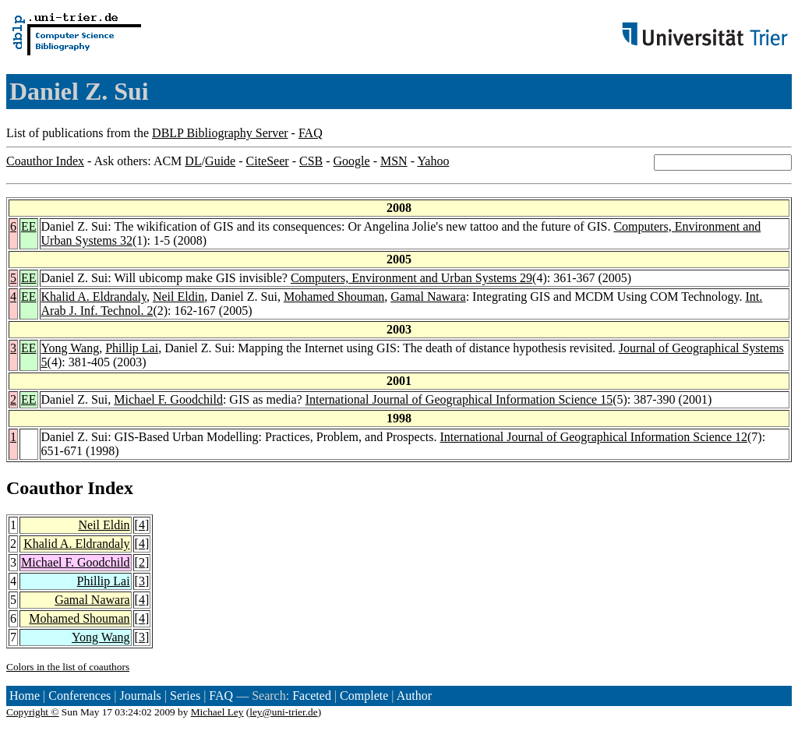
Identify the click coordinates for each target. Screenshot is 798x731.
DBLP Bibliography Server (220, 132)
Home (24, 695)
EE (29, 226)
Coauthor (44, 488)
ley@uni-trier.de (283, 712)
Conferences (79, 695)
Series (185, 695)
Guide (220, 161)
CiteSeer (267, 161)
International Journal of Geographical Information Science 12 (593, 436)
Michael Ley (217, 712)
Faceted (311, 695)
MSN (394, 161)
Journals (140, 695)
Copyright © (32, 712)
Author (414, 695)
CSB (311, 161)
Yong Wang (70, 348)
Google (352, 161)
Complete (364, 695)
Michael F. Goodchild (168, 399)
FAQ (310, 132)
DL (193, 161)
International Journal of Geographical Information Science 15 (459, 399)
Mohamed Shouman (334, 296)
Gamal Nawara (427, 296)
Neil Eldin (178, 296)
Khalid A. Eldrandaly (94, 296)
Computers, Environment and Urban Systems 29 (411, 277)
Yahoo (433, 161)
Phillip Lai (131, 348)
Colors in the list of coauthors (67, 667)
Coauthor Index (45, 161)
